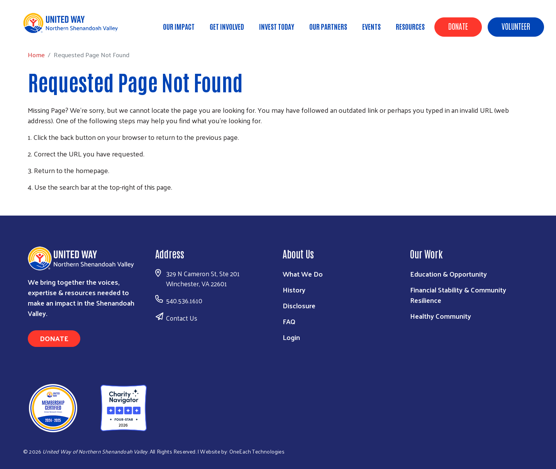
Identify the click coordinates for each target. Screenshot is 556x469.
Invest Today (276, 26)
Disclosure (299, 305)
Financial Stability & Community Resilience (458, 295)
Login (291, 337)
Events (371, 26)
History (294, 290)
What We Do (303, 274)
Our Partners (328, 26)
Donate (458, 26)
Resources (410, 26)
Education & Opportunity (448, 274)
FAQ (289, 321)
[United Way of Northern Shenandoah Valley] (84, 407)
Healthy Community (440, 316)
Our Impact (179, 26)
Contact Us (181, 318)
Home (45, 31)
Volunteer (516, 26)
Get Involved (227, 26)
